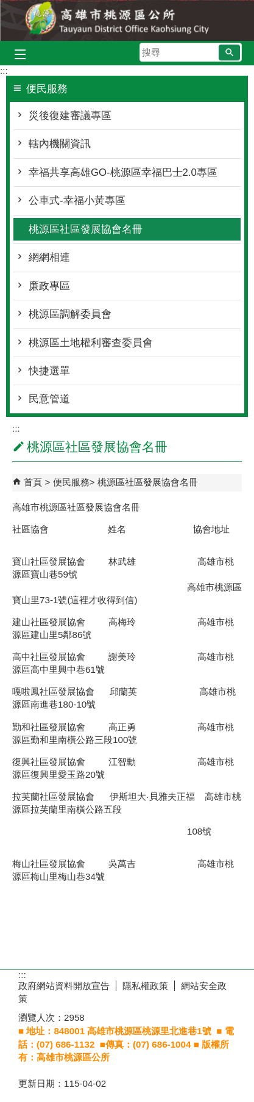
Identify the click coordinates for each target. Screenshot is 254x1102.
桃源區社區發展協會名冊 (86, 229)
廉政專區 (49, 286)
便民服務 (71, 482)
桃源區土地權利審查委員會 (91, 343)
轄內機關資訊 (60, 144)
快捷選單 (49, 371)
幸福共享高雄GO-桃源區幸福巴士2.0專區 (123, 172)
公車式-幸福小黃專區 (77, 200)
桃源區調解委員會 (70, 314)
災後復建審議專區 (70, 115)
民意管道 (49, 399)
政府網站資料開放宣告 (64, 986)
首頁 (33, 482)
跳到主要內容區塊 (6, 6)
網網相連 (49, 257)
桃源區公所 (127, 20)
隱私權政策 (145, 986)
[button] (229, 52)
